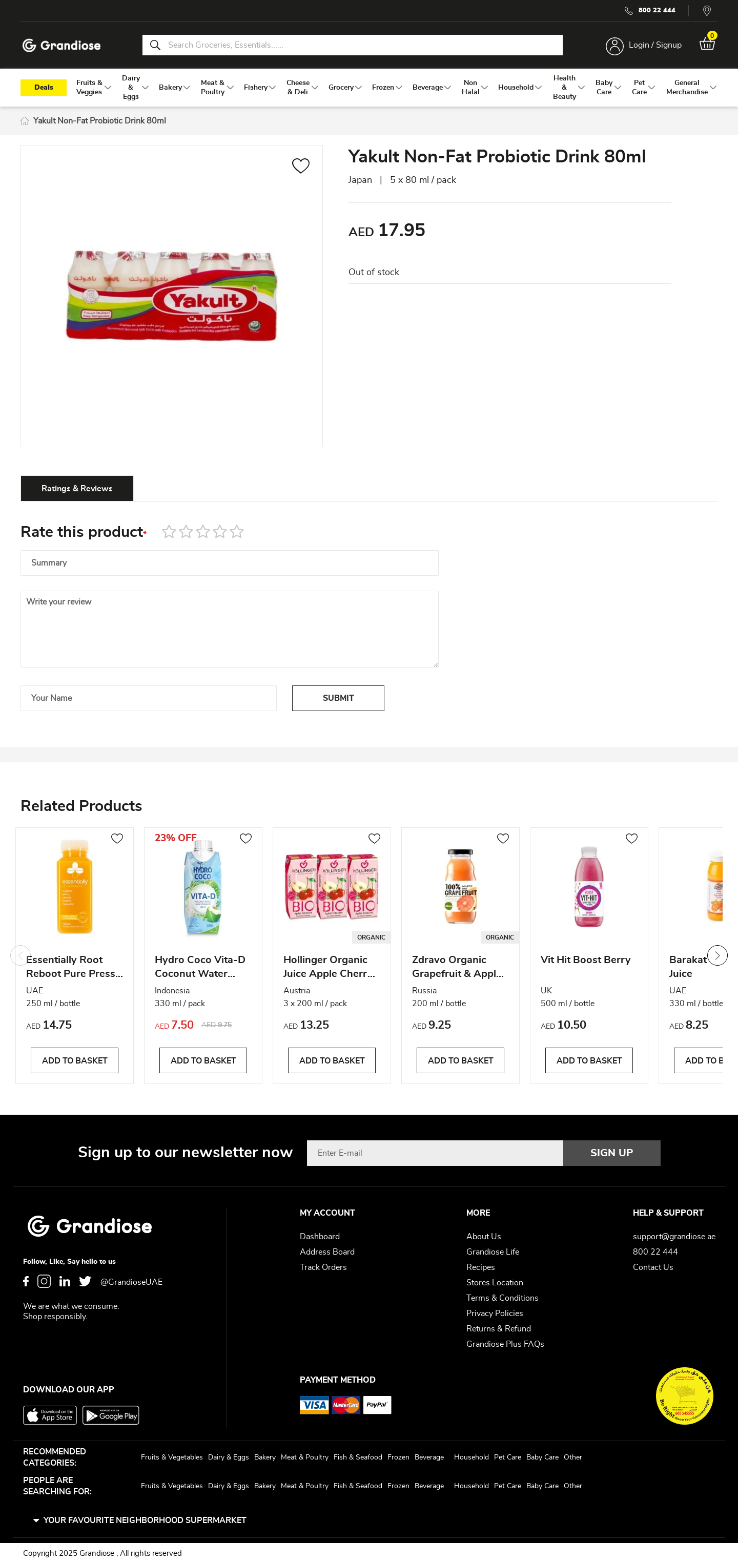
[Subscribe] (612, 1153)
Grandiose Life (492, 1252)
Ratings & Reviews (77, 489)
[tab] (77, 488)
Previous (20, 955)
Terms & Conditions (502, 1298)
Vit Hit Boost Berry (586, 960)
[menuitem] (89, 87)
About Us (483, 1237)
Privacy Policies (494, 1313)
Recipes (480, 1267)
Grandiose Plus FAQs (505, 1344)
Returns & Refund (498, 1329)
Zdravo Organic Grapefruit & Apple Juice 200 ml (457, 968)
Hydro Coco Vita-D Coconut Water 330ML (200, 968)
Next (717, 955)
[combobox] (352, 45)
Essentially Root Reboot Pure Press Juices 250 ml (70, 968)
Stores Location (494, 1283)
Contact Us (653, 1267)
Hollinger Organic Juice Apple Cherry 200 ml (328, 968)
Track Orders (323, 1267)
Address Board (327, 1252)
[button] (301, 167)
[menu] (368, 88)
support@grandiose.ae (674, 1237)
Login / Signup (655, 45)
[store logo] (61, 45)
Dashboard (320, 1237)
